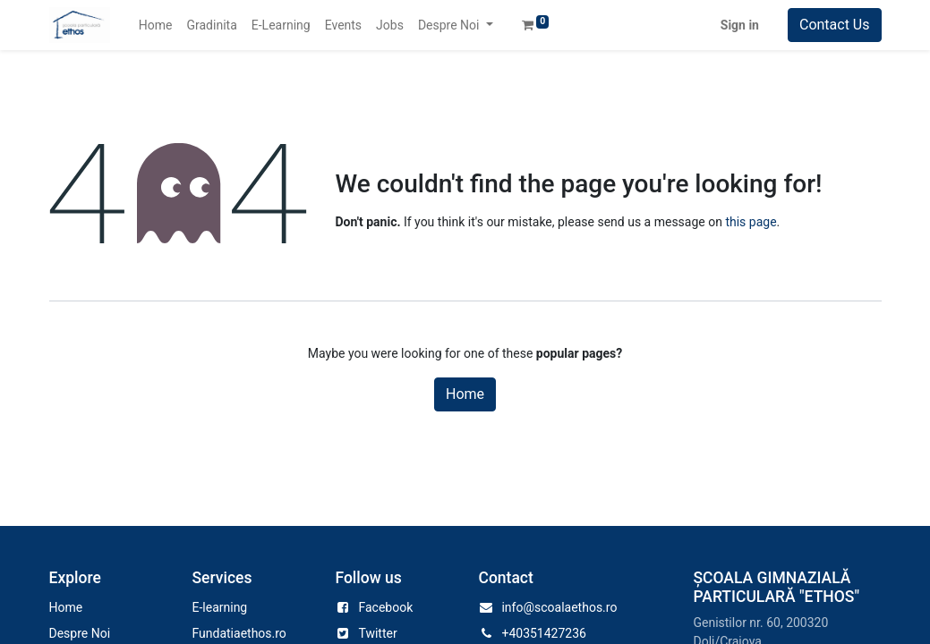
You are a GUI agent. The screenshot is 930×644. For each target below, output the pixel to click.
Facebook (385, 607)
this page (750, 222)
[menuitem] (156, 25)
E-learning (219, 607)
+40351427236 (543, 633)
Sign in (740, 25)
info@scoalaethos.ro (559, 607)
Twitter (377, 633)
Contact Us (834, 24)
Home (465, 394)
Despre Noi (80, 633)
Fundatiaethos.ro (239, 633)
